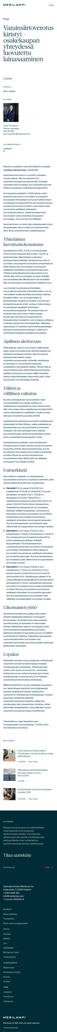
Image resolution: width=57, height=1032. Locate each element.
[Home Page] (14, 5)
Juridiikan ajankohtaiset (14, 170)
